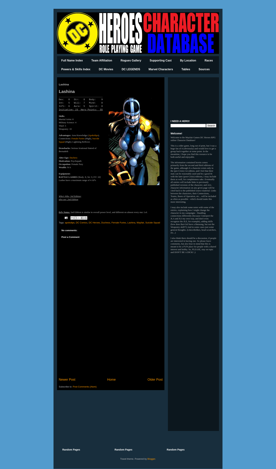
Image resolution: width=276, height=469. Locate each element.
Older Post (155, 379)
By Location (188, 60)
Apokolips (93, 135)
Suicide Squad (152, 222)
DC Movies (106, 69)
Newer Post (67, 379)
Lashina (131, 222)
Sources (204, 69)
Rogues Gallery (131, 60)
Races (209, 60)
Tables (185, 69)
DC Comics (81, 222)
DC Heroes (94, 222)
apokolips (70, 222)
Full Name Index (72, 60)
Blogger (151, 459)
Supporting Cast (160, 60)
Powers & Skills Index (75, 69)
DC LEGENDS (131, 69)
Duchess (73, 157)
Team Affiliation (101, 60)
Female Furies (77, 138)
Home (111, 379)
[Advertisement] (111, 348)
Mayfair (140, 222)
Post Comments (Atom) (85, 386)
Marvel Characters (161, 69)
